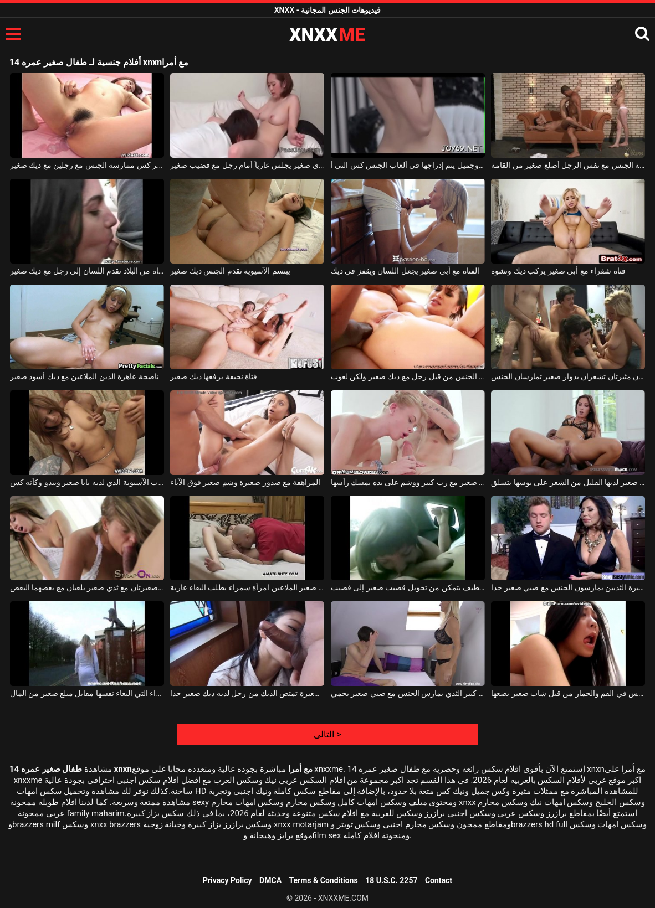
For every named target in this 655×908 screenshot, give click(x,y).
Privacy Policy (227, 880)
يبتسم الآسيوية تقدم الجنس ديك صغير (230, 270)
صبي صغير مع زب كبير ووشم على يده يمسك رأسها (408, 482)
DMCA (270, 880)
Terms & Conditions (323, 880)
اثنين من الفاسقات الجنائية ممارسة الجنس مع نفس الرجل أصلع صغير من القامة (568, 165)
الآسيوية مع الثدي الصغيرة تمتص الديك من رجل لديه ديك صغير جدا (247, 693)
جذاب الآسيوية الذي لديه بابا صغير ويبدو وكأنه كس (87, 482)
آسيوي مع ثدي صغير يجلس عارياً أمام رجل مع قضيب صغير (247, 165)
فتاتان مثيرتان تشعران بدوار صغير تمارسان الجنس (568, 376)
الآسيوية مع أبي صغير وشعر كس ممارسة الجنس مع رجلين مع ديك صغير (87, 165)
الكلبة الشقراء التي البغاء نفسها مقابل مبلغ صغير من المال (87, 693)
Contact (438, 880)
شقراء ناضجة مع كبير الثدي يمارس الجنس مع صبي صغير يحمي (408, 693)
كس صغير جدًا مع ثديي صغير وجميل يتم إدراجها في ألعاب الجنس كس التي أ (408, 165)
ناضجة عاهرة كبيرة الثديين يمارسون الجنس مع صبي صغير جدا (568, 587)
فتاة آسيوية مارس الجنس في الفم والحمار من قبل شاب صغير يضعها (568, 693)
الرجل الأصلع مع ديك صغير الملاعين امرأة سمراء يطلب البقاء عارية (247, 587)
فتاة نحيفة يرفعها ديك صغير (213, 376)
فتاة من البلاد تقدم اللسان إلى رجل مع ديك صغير (87, 270)
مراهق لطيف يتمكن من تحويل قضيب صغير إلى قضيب (408, 587)
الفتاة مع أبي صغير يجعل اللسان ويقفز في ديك (405, 270)
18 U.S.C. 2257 (391, 880)
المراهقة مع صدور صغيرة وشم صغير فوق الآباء (245, 482)
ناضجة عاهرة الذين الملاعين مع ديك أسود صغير (84, 376)
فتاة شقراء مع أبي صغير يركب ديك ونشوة (558, 270)
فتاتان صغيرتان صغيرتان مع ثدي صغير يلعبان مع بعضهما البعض (87, 587)
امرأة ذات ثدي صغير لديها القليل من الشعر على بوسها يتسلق (568, 482)
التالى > (327, 734)
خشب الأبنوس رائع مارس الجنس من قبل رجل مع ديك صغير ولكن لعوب (408, 376)
